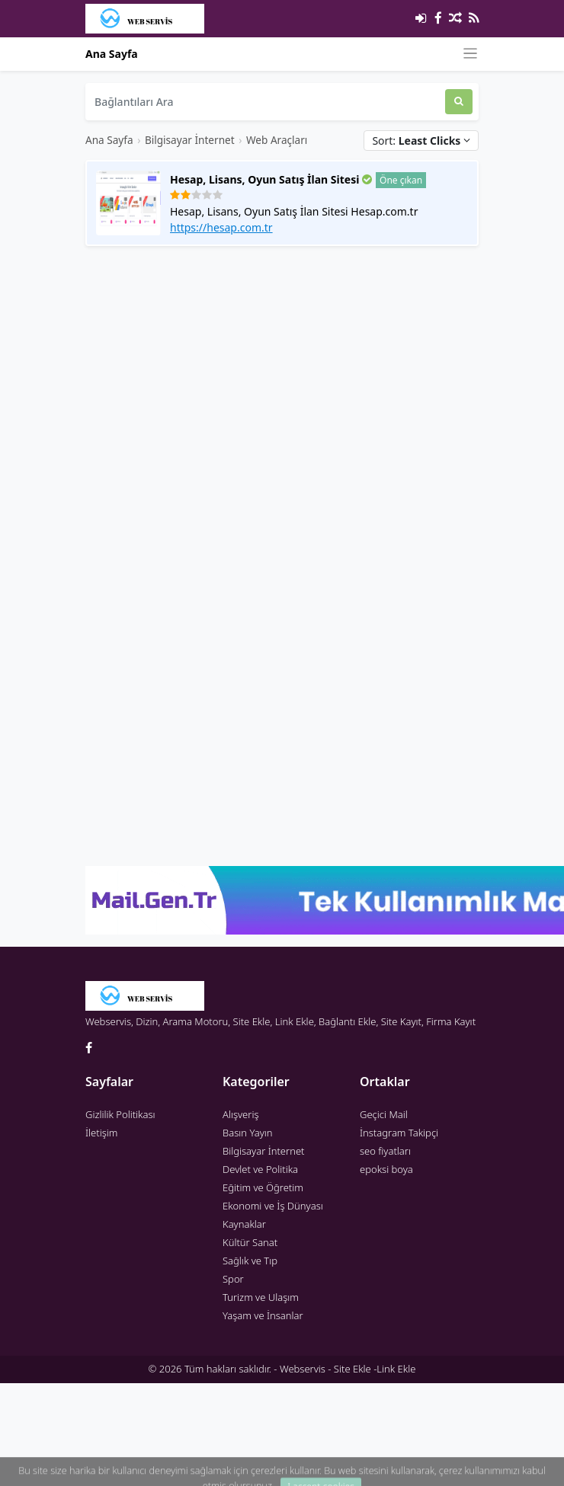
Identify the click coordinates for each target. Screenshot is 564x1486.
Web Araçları (276, 140)
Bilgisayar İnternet (190, 140)
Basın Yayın (248, 1132)
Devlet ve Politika (260, 1169)
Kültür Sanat (250, 1242)
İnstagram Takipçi (399, 1132)
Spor (233, 1279)
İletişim (101, 1132)
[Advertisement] (219, 401)
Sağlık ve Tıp (250, 1260)
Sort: (421, 140)
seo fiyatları (385, 1151)
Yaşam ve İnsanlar (263, 1315)
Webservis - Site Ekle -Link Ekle (347, 1369)
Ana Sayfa (111, 53)
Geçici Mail (384, 1114)
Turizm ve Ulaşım (261, 1297)
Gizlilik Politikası (120, 1114)
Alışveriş (241, 1114)
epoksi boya (386, 1169)
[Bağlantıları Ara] (265, 101)
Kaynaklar (244, 1224)
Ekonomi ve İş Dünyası (273, 1206)
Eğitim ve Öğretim (263, 1187)
